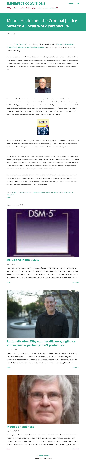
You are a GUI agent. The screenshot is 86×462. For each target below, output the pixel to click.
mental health (58, 192)
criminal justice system (18, 192)
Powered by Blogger (43, 455)
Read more (76, 282)
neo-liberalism (68, 192)
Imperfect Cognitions (26, 3)
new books (10, 195)
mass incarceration (47, 192)
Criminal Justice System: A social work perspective (25, 47)
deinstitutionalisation (33, 192)
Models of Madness (20, 427)
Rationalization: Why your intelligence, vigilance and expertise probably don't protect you (41, 343)
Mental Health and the (65, 44)
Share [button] (8, 197)
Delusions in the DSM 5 (23, 260)
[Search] (71, 3)
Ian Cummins (21, 44)
